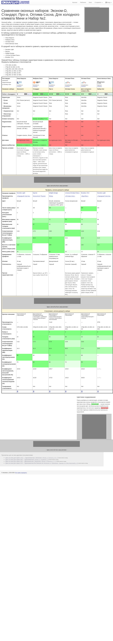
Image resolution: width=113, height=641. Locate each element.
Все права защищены (21, 472)
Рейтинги (83, 2)
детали (30, 94)
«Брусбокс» (84, 196)
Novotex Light (21, 193)
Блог (90, 2)
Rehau (51, 196)
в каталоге (19, 86)
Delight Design (53, 193)
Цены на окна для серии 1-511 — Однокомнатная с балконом (31, 457)
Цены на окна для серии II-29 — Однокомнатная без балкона (41, 463)
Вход (108, 2)
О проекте (99, 2)
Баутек (35, 193)
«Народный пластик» (23, 196)
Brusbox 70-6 (85, 193)
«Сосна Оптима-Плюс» (72, 193)
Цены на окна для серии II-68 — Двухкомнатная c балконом (30, 461)
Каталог (74, 2)
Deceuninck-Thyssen (39, 196)
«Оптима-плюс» (70, 196)
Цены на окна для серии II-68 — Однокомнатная (27, 459)
